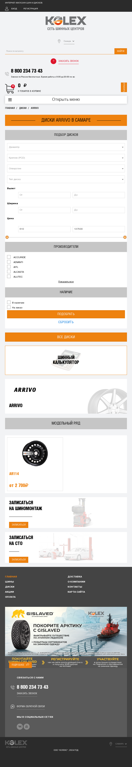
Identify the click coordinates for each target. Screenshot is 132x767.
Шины (9, 582)
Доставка (75, 577)
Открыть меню (66, 100)
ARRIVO (35, 108)
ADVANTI (15, 262)
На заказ (14, 307)
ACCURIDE (16, 257)
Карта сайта (76, 592)
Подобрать (66, 314)
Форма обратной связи (31, 706)
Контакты (75, 587)
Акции (9, 592)
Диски (22, 108)
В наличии (15, 302)
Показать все (66, 282)
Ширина (12, 204)
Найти (120, 51)
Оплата (10, 597)
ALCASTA (15, 272)
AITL (12, 267)
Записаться (19, 525)
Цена (10, 219)
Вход (14, 9)
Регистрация (30, 9)
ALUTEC (15, 276)
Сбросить (66, 322)
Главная (10, 108)
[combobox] (66, 147)
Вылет (11, 189)
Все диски (66, 337)
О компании (76, 582)
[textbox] (66, 147)
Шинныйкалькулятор (66, 360)
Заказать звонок (68, 61)
